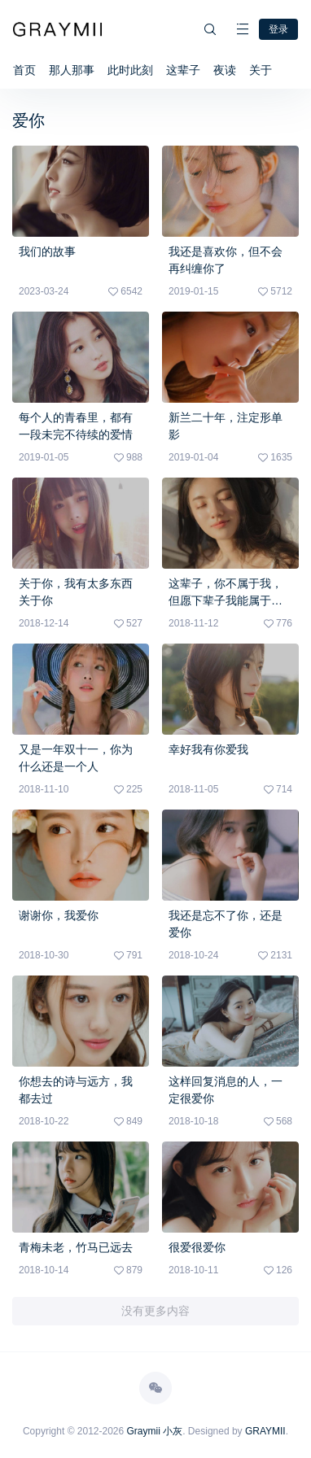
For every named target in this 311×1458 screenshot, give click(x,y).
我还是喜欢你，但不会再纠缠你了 (226, 260)
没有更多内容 (155, 1310)
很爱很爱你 (197, 1247)
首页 (24, 69)
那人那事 (71, 69)
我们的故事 (47, 251)
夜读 (224, 69)
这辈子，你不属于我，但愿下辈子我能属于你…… (226, 593)
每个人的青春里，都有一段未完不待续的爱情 (76, 426)
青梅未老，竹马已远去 (76, 1247)
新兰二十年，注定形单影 (226, 426)
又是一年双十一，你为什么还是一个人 (76, 758)
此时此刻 (130, 69)
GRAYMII (265, 1431)
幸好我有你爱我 (208, 749)
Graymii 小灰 (155, 1431)
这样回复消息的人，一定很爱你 (226, 1090)
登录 (278, 29)
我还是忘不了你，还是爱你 (226, 924)
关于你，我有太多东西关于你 (76, 592)
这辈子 (183, 69)
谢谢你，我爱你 (59, 915)
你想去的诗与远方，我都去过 (76, 1090)
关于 (260, 69)
